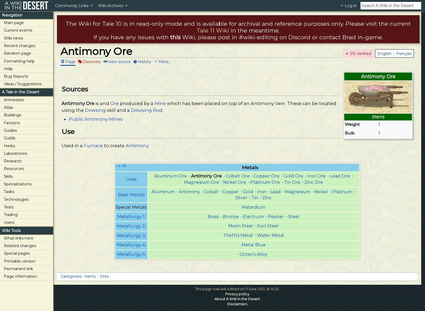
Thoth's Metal (238, 235)
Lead (275, 191)
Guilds (9, 138)
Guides (10, 130)
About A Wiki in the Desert (237, 299)
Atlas (8, 107)
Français (403, 53)
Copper (231, 191)
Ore (114, 103)
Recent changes (19, 45)
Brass (213, 216)
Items (90, 276)
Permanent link (18, 268)
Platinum (342, 191)
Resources (14, 168)
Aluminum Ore (170, 176)
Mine (160, 103)
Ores (131, 179)
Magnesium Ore (201, 182)
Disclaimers (237, 304)
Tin (255, 197)
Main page (14, 22)
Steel (294, 216)
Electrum (253, 216)
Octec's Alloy (254, 254)
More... (165, 61)
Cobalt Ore (238, 176)
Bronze (231, 216)
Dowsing (95, 110)
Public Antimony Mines (96, 119)
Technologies (16, 199)
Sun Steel (268, 225)
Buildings (12, 115)
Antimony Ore (78, 103)
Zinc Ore (313, 182)
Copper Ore (266, 176)
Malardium (253, 207)
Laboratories (15, 153)
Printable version (20, 261)
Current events (18, 30)
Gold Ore (293, 176)
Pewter (276, 216)
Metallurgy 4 (131, 244)
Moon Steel (240, 225)
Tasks (9, 191)
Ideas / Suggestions (22, 83)
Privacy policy (237, 294)
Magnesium (297, 191)
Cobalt (211, 191)
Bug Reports (16, 76)
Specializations (17, 184)
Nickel (321, 191)
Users (9, 222)
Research (13, 161)
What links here (18, 238)
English (384, 53)
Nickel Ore (234, 182)
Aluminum (163, 191)
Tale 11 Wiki (213, 30)
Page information (20, 276)
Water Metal (270, 235)
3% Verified (358, 53)
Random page (17, 53)
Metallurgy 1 (130, 216)
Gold (248, 191)
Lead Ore (340, 176)
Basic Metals (131, 194)
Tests (9, 207)
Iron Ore (316, 176)
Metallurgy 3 (131, 235)
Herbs (9, 145)
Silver (241, 197)
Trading (11, 214)
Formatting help (19, 61)
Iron (261, 191)
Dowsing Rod (146, 110)
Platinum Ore (265, 182)
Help (8, 68)
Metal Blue (254, 244)
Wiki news (13, 38)
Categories (71, 276)
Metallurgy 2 (131, 226)
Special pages (17, 253)
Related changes (20, 245)
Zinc (267, 197)
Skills (8, 176)
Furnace (93, 145)
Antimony (137, 145)
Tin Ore (292, 182)
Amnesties (14, 99)
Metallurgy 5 (131, 254)
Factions (12, 122)
